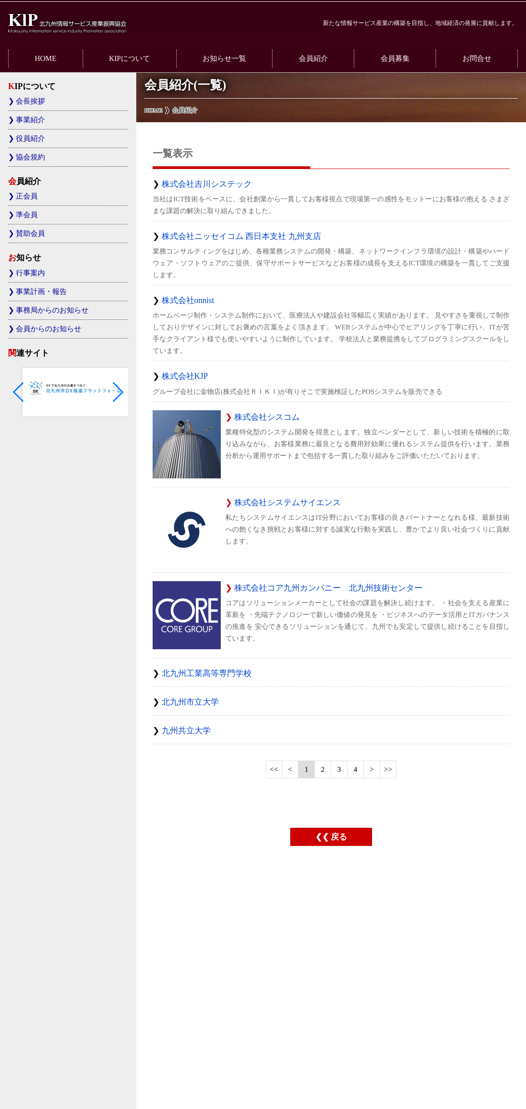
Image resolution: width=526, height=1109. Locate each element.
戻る (339, 836)
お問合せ (476, 59)
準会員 (27, 215)
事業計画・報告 (41, 292)
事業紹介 (30, 120)
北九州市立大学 (190, 701)
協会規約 (30, 157)
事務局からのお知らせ (52, 310)
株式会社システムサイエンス (287, 502)
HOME (45, 59)
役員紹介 (30, 138)
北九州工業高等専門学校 (207, 673)
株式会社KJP (185, 376)
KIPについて (129, 59)
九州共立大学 (186, 730)
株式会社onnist (188, 300)
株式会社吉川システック (207, 184)
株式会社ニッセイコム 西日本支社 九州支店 (241, 236)
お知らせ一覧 (224, 59)
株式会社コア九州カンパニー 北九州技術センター (328, 587)
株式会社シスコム (267, 417)
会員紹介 (313, 59)
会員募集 (395, 59)
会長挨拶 (30, 101)
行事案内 (30, 273)
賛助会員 (30, 233)
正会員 (27, 196)
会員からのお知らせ (48, 329)
